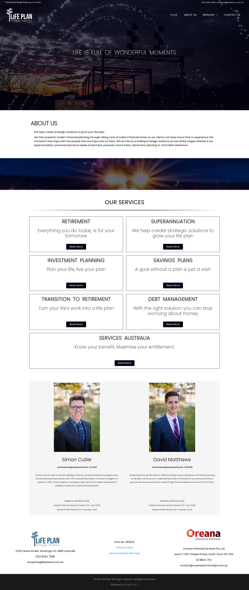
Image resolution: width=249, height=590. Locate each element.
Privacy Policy (124, 547)
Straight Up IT (131, 584)
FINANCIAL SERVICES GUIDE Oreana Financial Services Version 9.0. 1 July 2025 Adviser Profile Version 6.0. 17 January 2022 (77, 505)
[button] (218, 15)
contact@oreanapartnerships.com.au (204, 565)
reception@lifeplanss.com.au (230, 2)
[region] (124, 55)
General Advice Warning (124, 553)
